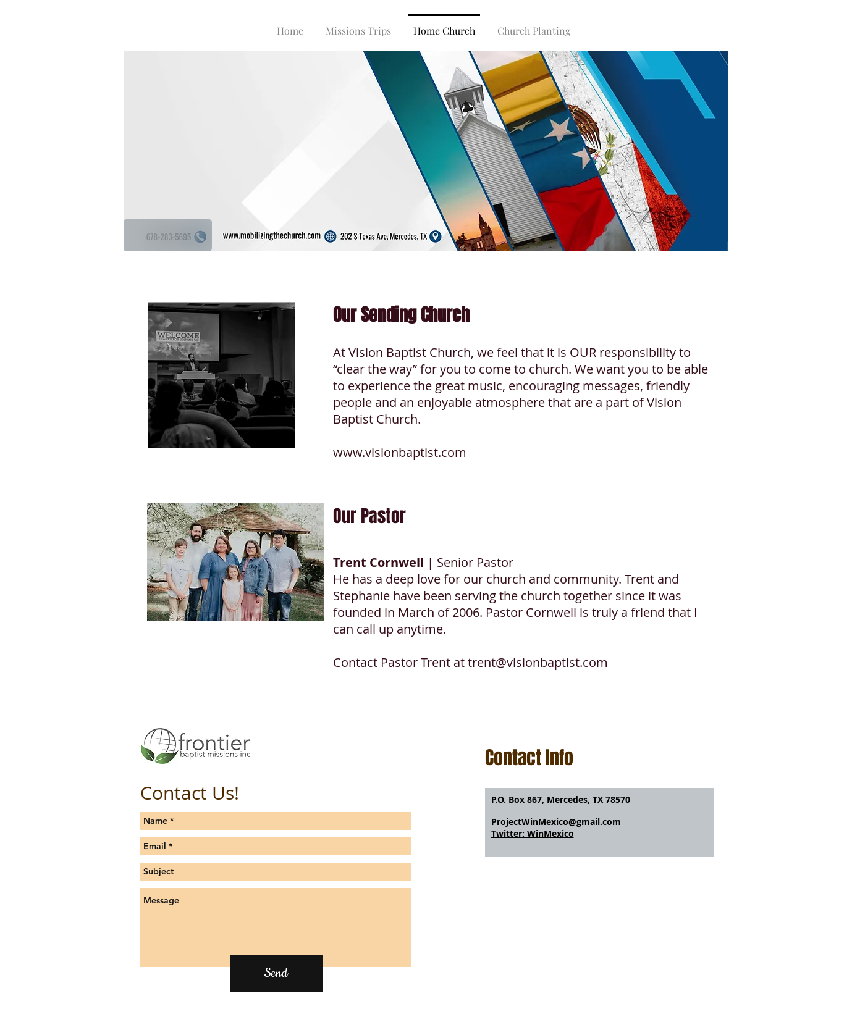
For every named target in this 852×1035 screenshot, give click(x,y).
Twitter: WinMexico (532, 833)
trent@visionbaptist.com (538, 662)
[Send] (276, 973)
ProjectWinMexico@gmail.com (556, 822)
